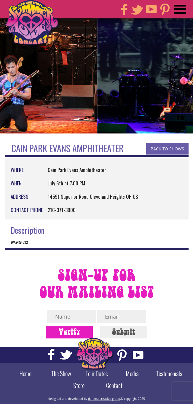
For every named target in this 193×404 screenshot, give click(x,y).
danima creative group (104, 399)
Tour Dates (96, 373)
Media (132, 373)
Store (78, 385)
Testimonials (169, 373)
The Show (61, 373)
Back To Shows (167, 149)
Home (25, 373)
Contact (114, 385)
